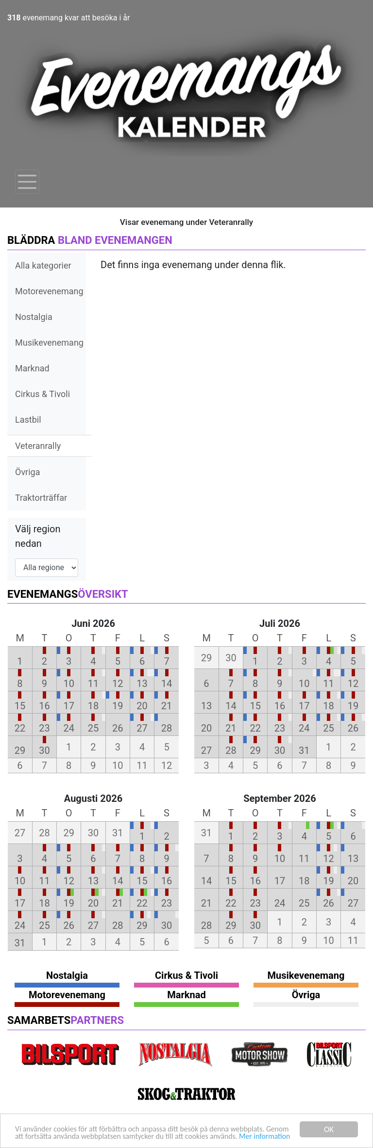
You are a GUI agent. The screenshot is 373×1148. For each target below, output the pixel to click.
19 (117, 706)
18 (93, 706)
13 (141, 683)
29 (20, 750)
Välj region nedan (38, 536)
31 (304, 750)
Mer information (42, 1137)
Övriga (27, 472)
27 (141, 728)
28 (166, 728)
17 (68, 706)
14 (166, 683)
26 (117, 728)
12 (117, 683)
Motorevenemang (49, 291)
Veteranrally (38, 446)
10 (68, 683)
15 (20, 706)
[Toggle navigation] (27, 182)
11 (93, 683)
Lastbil (28, 420)
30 (44, 750)
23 (44, 728)
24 (68, 728)
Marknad (32, 368)
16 (44, 706)
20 (141, 706)
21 (166, 706)
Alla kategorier (43, 265)
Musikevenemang (49, 342)
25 (93, 728)
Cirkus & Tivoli (42, 394)
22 (20, 728)
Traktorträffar (41, 498)
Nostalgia (33, 317)
